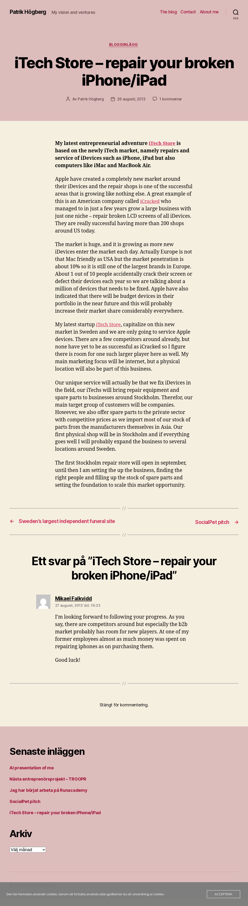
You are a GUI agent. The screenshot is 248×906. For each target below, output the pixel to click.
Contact (188, 11)
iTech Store (163, 144)
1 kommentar (171, 99)
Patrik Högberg (29, 12)
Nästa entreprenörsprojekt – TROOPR (48, 786)
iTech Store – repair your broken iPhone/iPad (55, 819)
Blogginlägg (124, 45)
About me (209, 11)
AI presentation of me (31, 774)
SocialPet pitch (25, 808)
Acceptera (223, 894)
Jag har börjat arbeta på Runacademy (49, 797)
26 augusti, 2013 (131, 99)
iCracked (150, 202)
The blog (168, 11)
